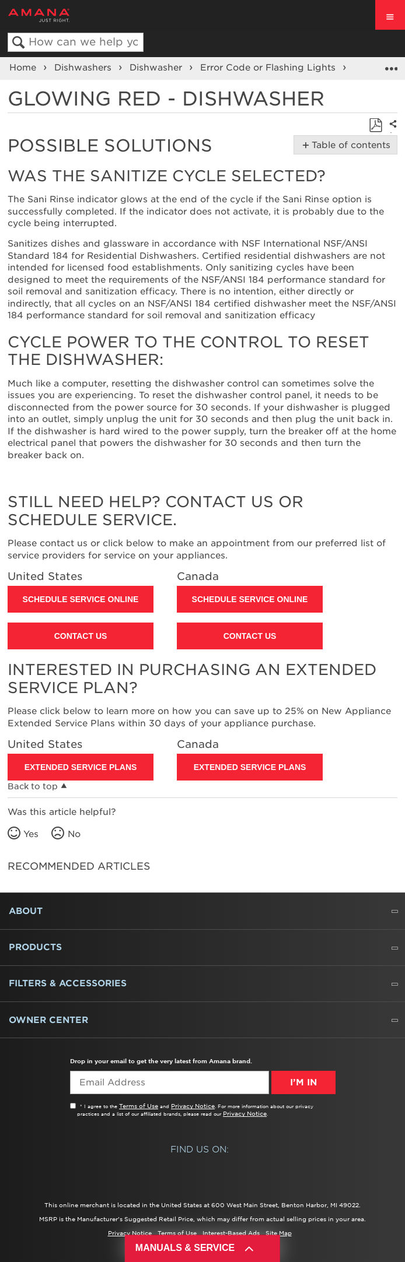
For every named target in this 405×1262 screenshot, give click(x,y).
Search (18, 43)
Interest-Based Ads (231, 1232)
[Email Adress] (169, 1082)
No (74, 834)
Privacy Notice (193, 1105)
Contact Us (80, 636)
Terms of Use (138, 1105)
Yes (31, 834)
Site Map (279, 1232)
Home (24, 67)
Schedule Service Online (81, 599)
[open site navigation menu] (390, 15)
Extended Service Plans (81, 767)
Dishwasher (157, 67)
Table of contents (349, 145)
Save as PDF (375, 125)
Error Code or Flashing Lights (269, 67)
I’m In (303, 1082)
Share (391, 132)
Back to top (33, 786)
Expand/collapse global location (391, 64)
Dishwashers (84, 67)
